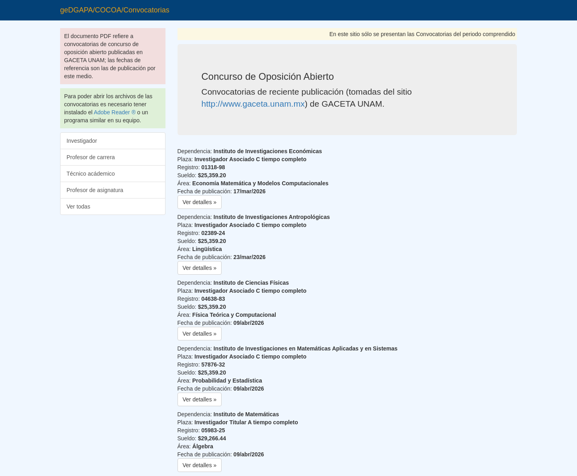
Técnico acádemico (91, 173)
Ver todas (78, 206)
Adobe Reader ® (115, 112)
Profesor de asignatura (95, 190)
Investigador (82, 141)
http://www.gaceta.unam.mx (253, 103)
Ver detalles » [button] (200, 202)
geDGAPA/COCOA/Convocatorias (114, 10)
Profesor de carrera (91, 157)
